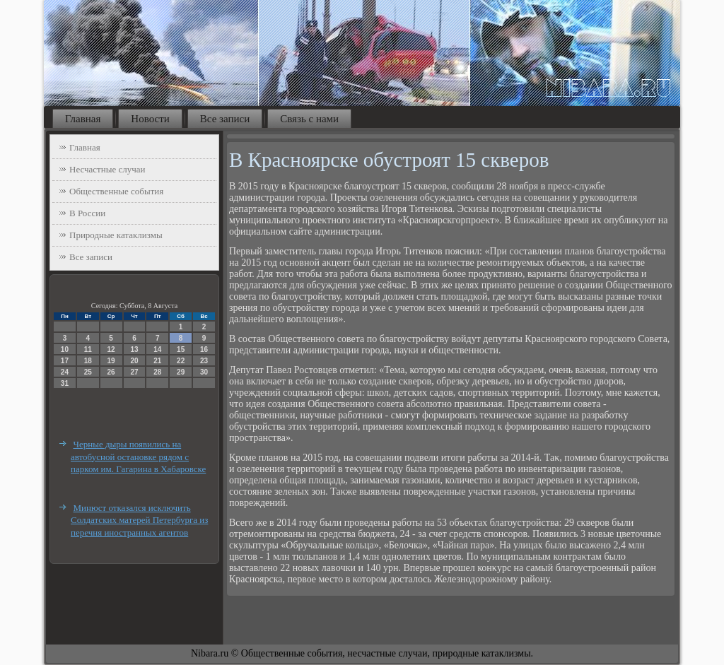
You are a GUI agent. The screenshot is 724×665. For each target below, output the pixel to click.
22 (181, 361)
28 (157, 372)
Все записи (225, 118)
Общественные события (116, 191)
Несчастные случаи (107, 169)
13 (134, 349)
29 (181, 372)
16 (204, 349)
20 (134, 361)
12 (111, 349)
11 (88, 349)
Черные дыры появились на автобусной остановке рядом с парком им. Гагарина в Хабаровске (138, 456)
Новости (150, 118)
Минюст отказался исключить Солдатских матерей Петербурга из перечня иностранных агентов (139, 520)
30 (204, 372)
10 (65, 349)
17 (65, 361)
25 (88, 372)
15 (181, 349)
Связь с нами (309, 118)
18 (88, 361)
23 (204, 361)
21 (157, 361)
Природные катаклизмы (116, 235)
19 (111, 361)
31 (65, 383)
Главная (82, 118)
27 (134, 372)
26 (111, 372)
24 (65, 372)
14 (157, 349)
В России (87, 213)
